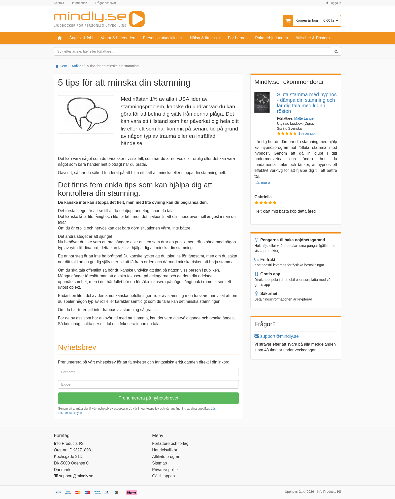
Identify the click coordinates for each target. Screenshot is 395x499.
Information (79, 3)
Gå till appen (163, 476)
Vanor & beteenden (118, 38)
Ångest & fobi (81, 38)
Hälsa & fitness (205, 38)
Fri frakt (264, 259)
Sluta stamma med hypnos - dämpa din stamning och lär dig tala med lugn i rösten (307, 103)
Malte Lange (304, 118)
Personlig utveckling (162, 38)
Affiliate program (166, 456)
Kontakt (59, 3)
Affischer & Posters (312, 38)
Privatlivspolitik (165, 470)
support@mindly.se (276, 336)
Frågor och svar (105, 3)
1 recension (308, 133)
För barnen (238, 38)
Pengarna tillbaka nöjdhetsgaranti (289, 240)
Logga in (333, 3)
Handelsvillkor (164, 450)
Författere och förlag (170, 443)
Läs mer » (262, 183)
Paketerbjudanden (271, 38)
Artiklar (77, 66)
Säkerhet (265, 293)
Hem (61, 66)
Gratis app (267, 274)
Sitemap (159, 463)
